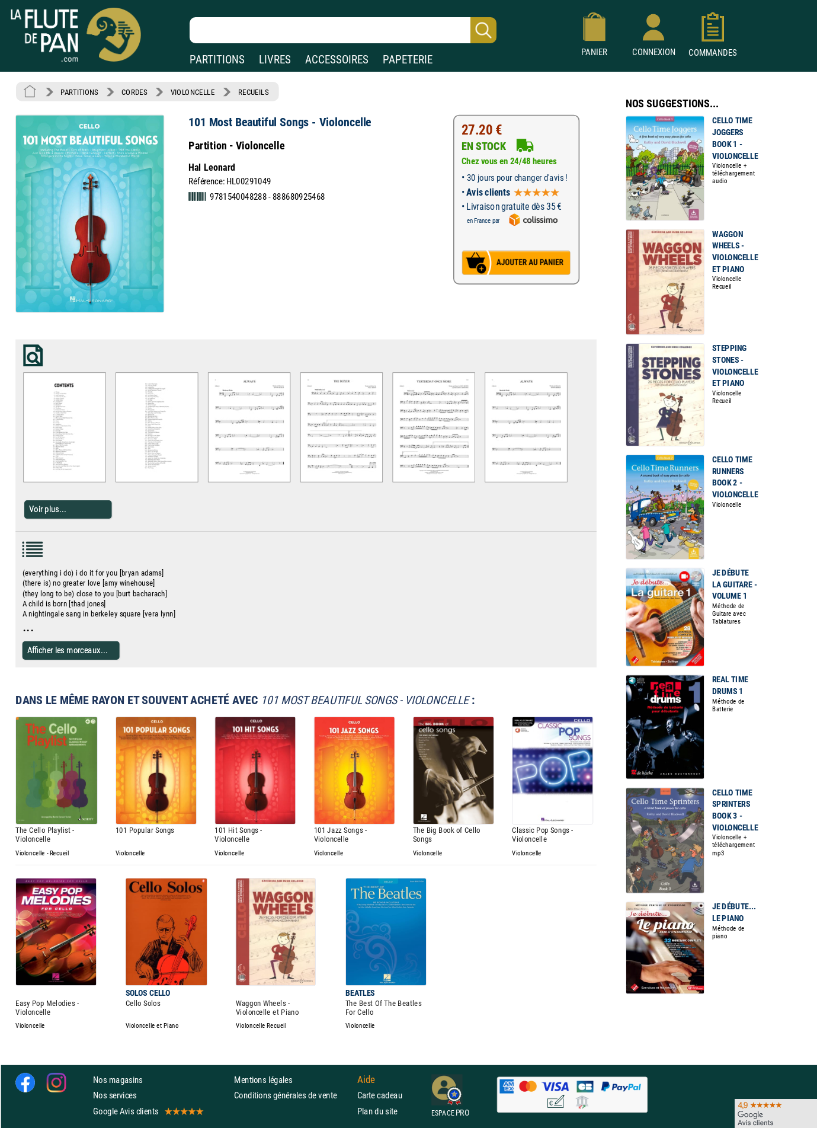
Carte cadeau (379, 1095)
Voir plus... (47, 509)
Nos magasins (118, 1080)
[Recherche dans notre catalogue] (343, 30)
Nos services (114, 1095)
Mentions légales (263, 1080)
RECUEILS (253, 92)
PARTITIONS (217, 59)
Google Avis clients (147, 1110)
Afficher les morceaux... (67, 650)
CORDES (134, 92)
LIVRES (275, 59)
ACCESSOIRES (337, 59)
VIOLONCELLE (193, 92)
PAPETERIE (407, 59)
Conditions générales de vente (293, 1095)
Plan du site (377, 1110)
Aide (366, 1079)
